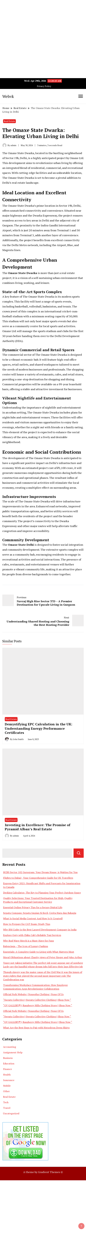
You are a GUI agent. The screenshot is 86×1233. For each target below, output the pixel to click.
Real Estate (9, 121)
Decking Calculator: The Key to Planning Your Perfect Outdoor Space (42, 892)
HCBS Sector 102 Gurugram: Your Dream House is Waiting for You (40, 872)
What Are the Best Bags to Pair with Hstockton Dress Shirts (36, 1027)
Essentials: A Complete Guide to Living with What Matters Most (38, 951)
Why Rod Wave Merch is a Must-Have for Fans (28, 940)
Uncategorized (11, 1113)
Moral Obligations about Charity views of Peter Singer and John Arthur (42, 957)
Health (7, 1074)
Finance (7, 1069)
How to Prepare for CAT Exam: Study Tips (26, 924)
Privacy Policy (44, 86)
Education (8, 1063)
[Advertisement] (43, 21)
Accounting (9, 1047)
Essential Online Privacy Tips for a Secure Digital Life (32, 907)
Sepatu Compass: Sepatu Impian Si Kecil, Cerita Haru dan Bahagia (39, 913)
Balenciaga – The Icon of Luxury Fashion (25, 946)
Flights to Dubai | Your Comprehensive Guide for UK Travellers (38, 877)
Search (79, 853)
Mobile (7, 1085)
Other (6, 1091)
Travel (6, 1108)
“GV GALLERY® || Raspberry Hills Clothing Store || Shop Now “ (37, 1005)
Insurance (8, 1080)
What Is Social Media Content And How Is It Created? (33, 918)
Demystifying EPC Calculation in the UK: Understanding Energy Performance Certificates (38, 728)
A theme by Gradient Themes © (43, 1172)
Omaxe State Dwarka (22, 273)
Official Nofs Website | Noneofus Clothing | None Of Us (33, 994)
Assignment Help (12, 1052)
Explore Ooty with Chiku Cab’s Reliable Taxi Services (32, 935)
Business (8, 1058)
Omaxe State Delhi (21, 544)
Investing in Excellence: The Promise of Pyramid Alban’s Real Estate (37, 827)
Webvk (8, 96)
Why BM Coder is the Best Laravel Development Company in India (39, 929)
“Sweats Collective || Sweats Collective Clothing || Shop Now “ (37, 1000)
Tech (5, 1102)
